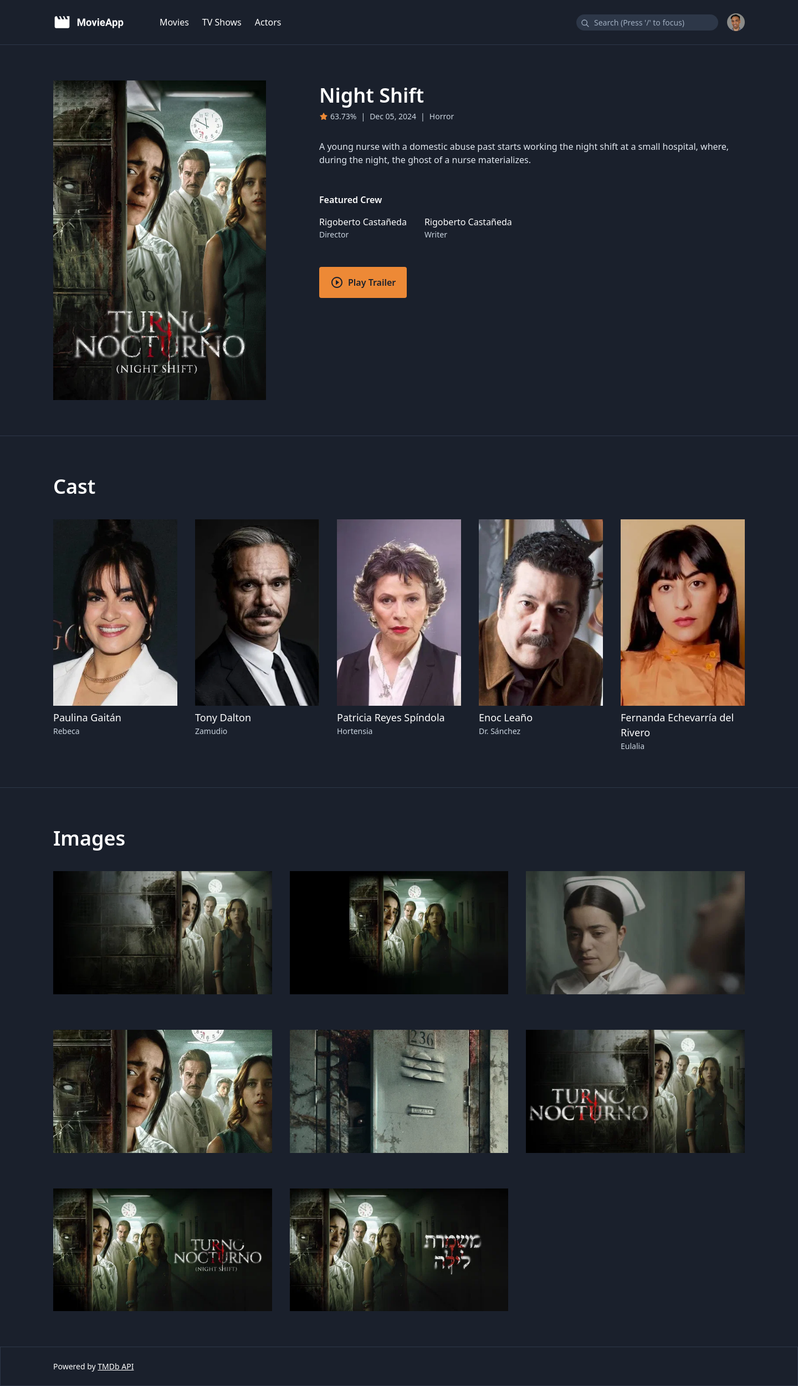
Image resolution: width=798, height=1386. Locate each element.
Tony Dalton (223, 717)
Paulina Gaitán (87, 717)
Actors (268, 22)
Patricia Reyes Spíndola (391, 717)
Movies (174, 22)
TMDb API (116, 1366)
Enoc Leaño (506, 717)
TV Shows (222, 22)
